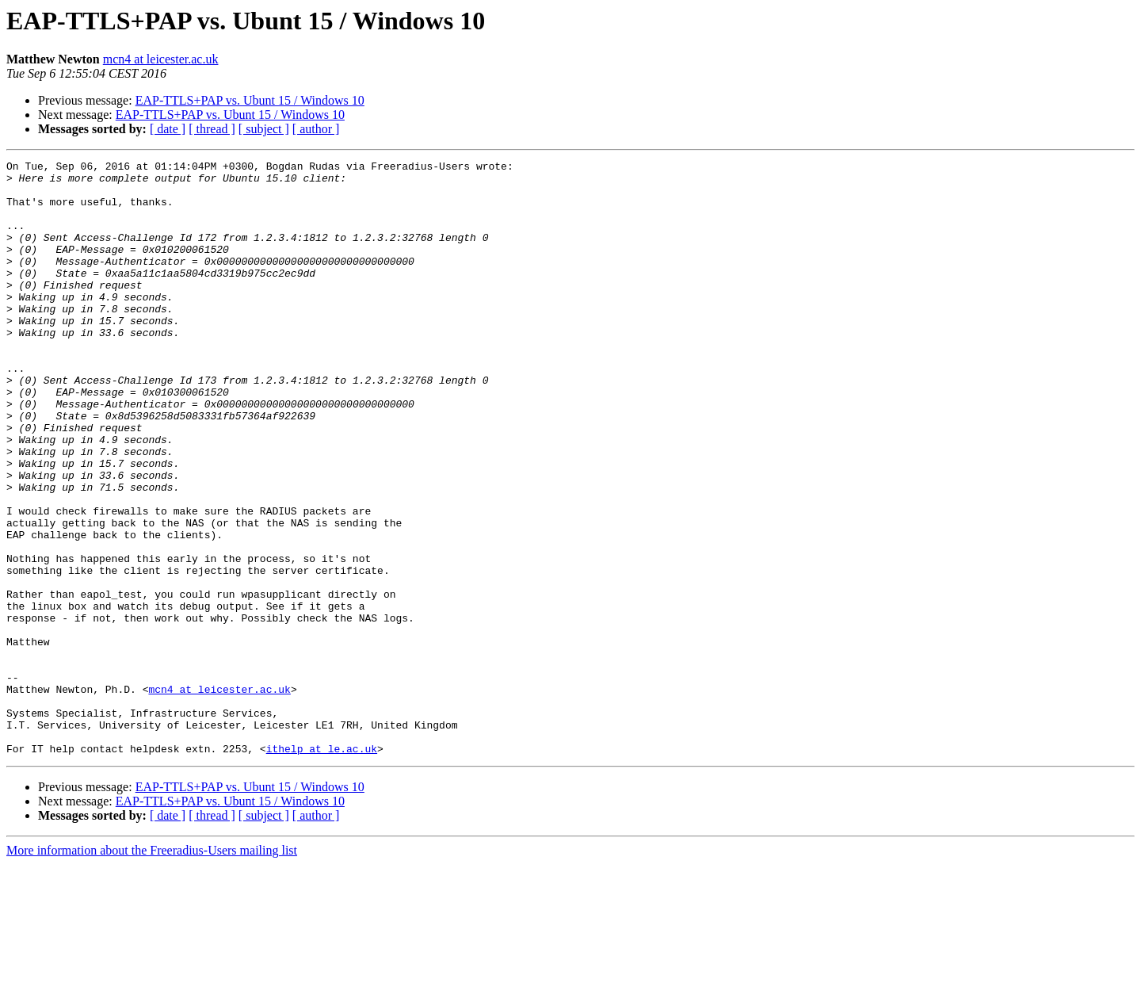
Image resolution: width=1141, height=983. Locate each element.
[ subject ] (264, 129)
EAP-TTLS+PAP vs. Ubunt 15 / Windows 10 (249, 100)
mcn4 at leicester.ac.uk (161, 59)
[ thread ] (212, 129)
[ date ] (167, 129)
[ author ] (316, 129)
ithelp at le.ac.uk (321, 867)
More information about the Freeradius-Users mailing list (151, 969)
